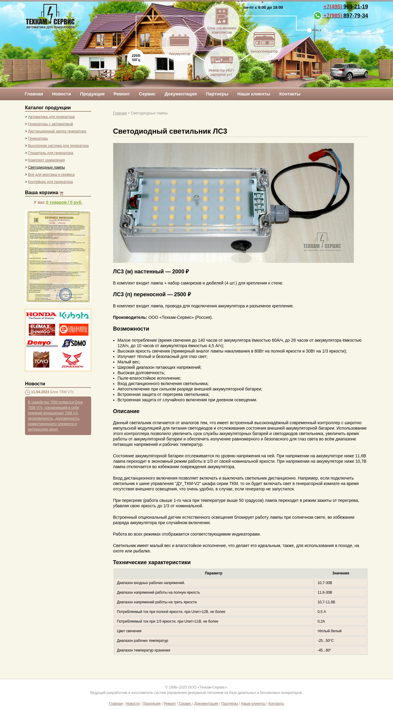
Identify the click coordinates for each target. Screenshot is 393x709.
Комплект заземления (46, 160)
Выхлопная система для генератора (58, 146)
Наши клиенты (253, 93)
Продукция (92, 93)
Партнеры (217, 93)
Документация (181, 93)
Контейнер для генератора (50, 182)
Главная (34, 93)
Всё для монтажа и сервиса (51, 175)
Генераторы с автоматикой (50, 124)
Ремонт (122, 93)
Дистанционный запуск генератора (57, 131)
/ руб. (64, 202)
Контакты (290, 93)
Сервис (147, 93)
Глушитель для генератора (50, 153)
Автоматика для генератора (51, 117)
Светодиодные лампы (46, 167)
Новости (61, 93)
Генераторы (38, 138)
